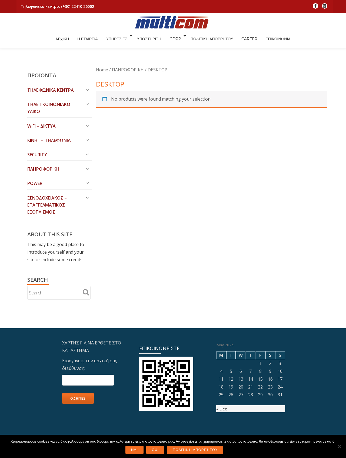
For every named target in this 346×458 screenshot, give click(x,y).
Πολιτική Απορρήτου (195, 450)
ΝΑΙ (134, 450)
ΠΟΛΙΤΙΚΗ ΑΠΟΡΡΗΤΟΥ (244, 41)
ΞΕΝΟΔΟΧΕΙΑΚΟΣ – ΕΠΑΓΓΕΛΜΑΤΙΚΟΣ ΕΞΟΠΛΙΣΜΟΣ (47, 187)
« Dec (221, 393)
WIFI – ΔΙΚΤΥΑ (41, 106)
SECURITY (37, 136)
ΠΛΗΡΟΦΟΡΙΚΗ (43, 151)
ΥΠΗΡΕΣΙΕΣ (147, 41)
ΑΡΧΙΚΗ (90, 41)
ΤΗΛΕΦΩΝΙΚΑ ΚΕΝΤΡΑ (50, 69)
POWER (34, 165)
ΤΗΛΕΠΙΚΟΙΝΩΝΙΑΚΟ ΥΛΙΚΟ (48, 87)
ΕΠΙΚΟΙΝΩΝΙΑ (313, 41)
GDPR (207, 41)
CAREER (283, 41)
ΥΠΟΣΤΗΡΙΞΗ (180, 41)
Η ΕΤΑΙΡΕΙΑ (117, 41)
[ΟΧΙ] (339, 446)
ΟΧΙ (155, 450)
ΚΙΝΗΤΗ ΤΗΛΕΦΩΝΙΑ (49, 121)
